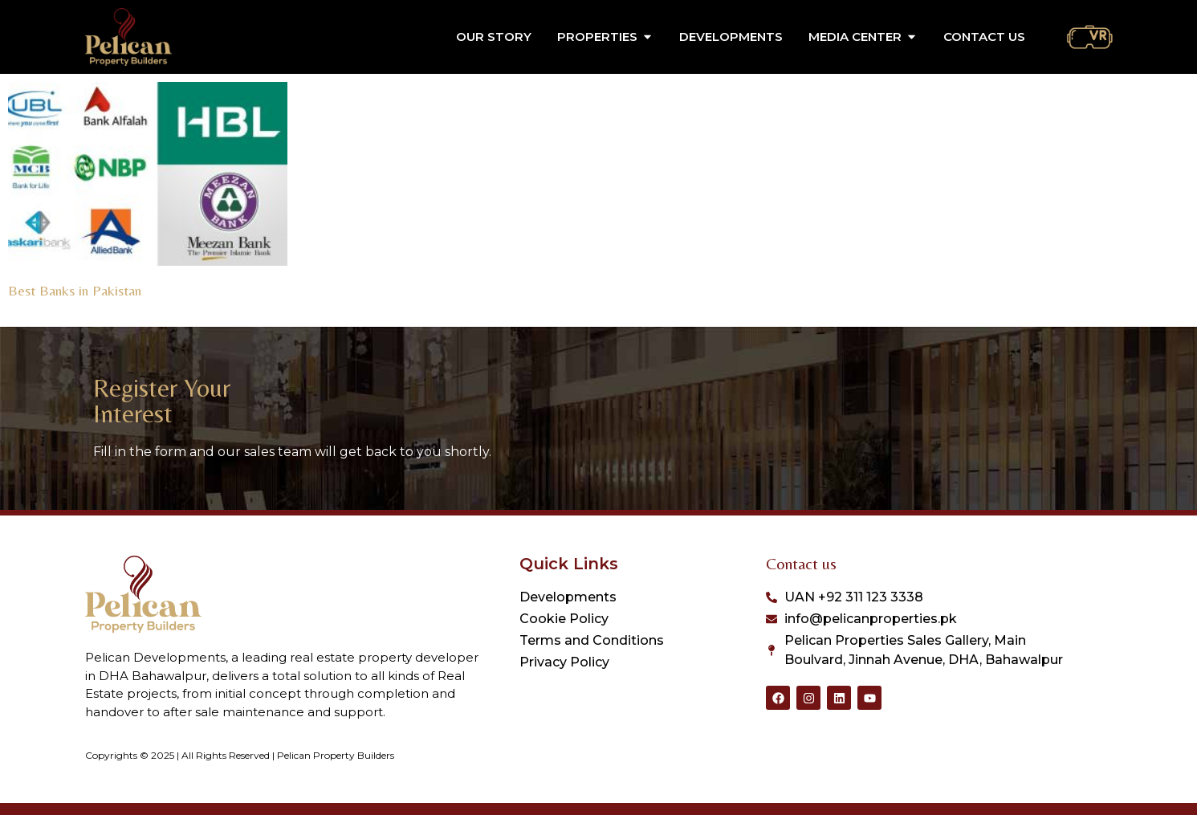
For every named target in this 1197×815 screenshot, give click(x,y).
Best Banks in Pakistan (74, 290)
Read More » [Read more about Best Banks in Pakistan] (38, 310)
